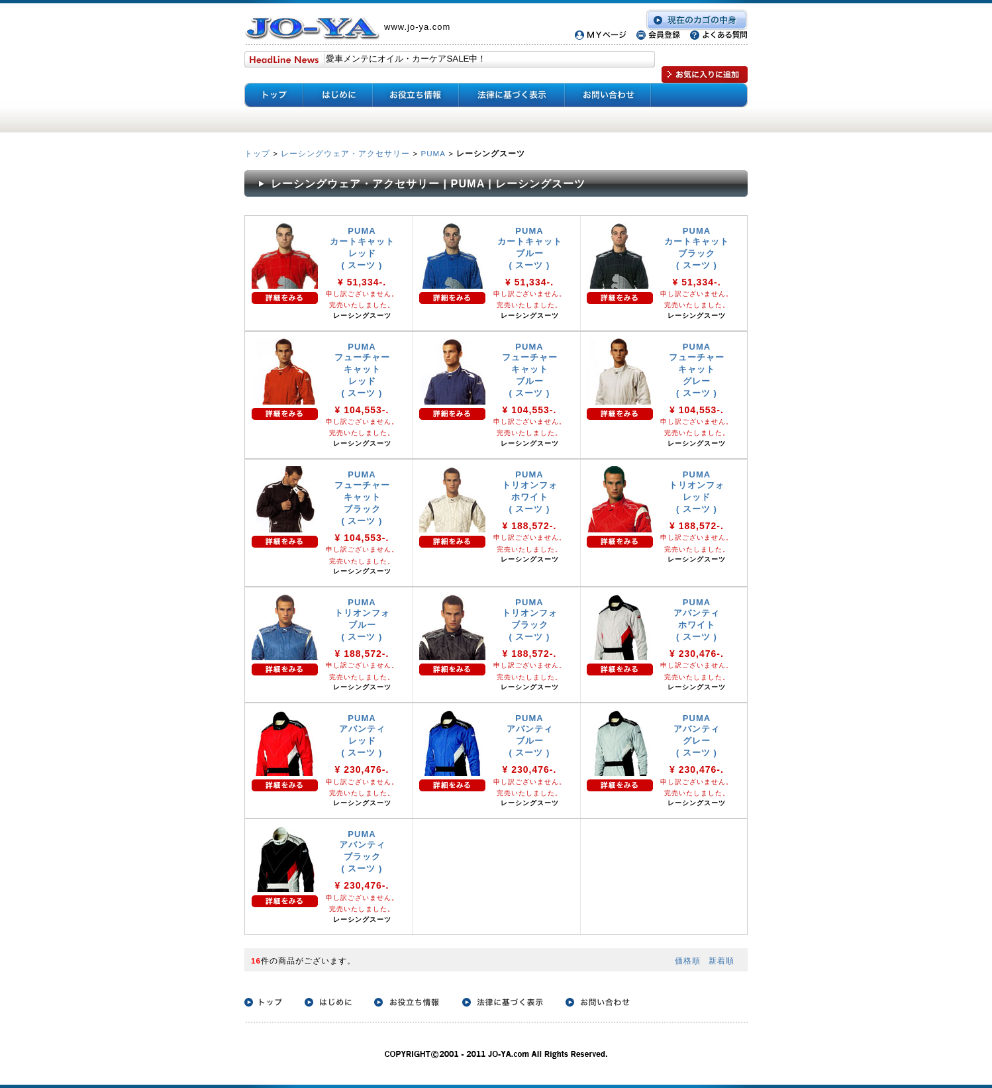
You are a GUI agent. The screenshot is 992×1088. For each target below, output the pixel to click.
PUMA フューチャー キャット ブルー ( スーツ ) (530, 370)
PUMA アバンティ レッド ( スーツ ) (362, 735)
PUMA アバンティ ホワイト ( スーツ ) (696, 619)
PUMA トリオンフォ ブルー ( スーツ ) (362, 619)
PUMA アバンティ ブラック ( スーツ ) (362, 851)
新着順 (721, 960)
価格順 (688, 960)
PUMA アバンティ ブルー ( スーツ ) (530, 735)
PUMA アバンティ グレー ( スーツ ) (696, 735)
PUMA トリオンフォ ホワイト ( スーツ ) (530, 492)
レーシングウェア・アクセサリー (345, 153)
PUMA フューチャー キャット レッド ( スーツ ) (362, 370)
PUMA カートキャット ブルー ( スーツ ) (529, 248)
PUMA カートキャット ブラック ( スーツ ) (696, 248)
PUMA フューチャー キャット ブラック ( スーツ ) (362, 498)
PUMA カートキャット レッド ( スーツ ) (362, 248)
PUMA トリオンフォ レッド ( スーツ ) (696, 492)
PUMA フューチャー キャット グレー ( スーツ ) (696, 370)
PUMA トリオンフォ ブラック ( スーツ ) (530, 619)
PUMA (433, 153)
